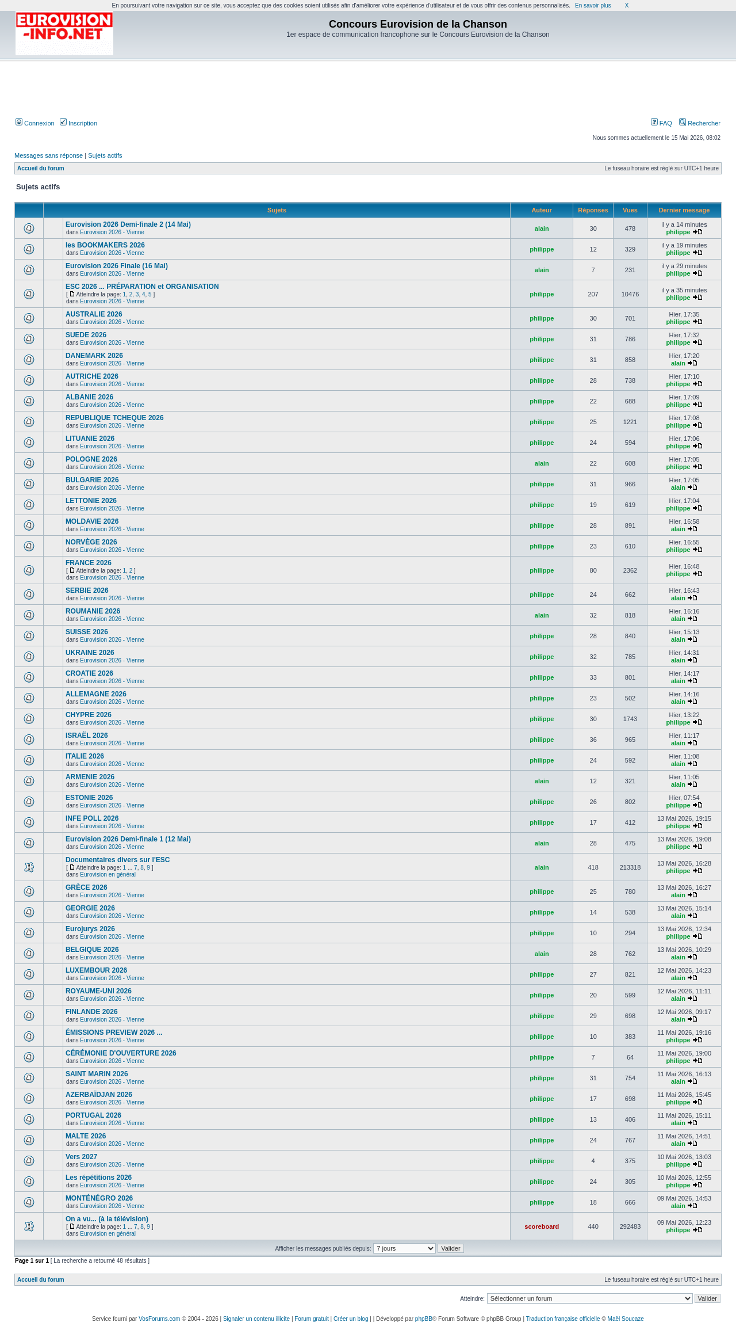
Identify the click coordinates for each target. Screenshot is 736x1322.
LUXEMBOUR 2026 (96, 970)
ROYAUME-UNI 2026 (99, 991)
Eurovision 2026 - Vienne (112, 232)
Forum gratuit (311, 1319)
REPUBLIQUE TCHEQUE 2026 (115, 418)
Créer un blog (351, 1319)
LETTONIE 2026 (91, 501)
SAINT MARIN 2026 (97, 1074)
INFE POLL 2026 (92, 818)
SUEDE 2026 (86, 335)
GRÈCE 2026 (87, 887)
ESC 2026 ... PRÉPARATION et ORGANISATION (142, 287)
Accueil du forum (40, 168)
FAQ (661, 123)
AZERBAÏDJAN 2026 (99, 1095)
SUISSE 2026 (87, 632)
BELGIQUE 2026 (92, 950)
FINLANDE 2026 (92, 1012)
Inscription (78, 123)
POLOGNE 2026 (91, 459)
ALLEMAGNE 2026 (96, 694)
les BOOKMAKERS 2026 (105, 245)
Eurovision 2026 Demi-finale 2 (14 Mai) (128, 224)
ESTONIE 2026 (89, 798)
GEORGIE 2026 (90, 908)
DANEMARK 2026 (94, 356)
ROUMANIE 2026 (93, 611)
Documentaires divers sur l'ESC (118, 860)
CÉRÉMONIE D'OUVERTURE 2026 (121, 1053)
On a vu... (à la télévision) (107, 1219)
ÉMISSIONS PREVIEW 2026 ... (114, 1032)
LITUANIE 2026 (90, 439)
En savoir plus (593, 5)
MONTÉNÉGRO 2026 (99, 1198)
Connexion (35, 123)
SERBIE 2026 (87, 590)
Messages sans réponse (48, 155)
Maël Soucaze (626, 1319)
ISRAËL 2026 (87, 736)
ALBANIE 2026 (89, 397)
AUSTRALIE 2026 (94, 314)
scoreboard (541, 1226)
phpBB (423, 1319)
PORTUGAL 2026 (93, 1115)
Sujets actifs (105, 155)
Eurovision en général (108, 874)
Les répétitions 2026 (99, 1178)
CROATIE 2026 (89, 673)
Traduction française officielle (563, 1319)
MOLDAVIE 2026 (92, 521)
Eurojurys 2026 (90, 929)
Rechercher (699, 123)
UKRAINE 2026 (90, 653)
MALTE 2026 (86, 1136)
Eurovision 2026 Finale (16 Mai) (117, 266)
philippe (678, 231)
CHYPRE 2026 (89, 715)
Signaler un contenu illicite (256, 1319)
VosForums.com (159, 1319)
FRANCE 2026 (89, 563)
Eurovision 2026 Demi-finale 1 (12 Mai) (128, 839)
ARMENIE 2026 (90, 777)
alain (542, 228)
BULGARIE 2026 (92, 480)
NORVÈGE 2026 (91, 542)
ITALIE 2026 (85, 756)
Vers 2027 (81, 1157)
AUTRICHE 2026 (92, 376)
